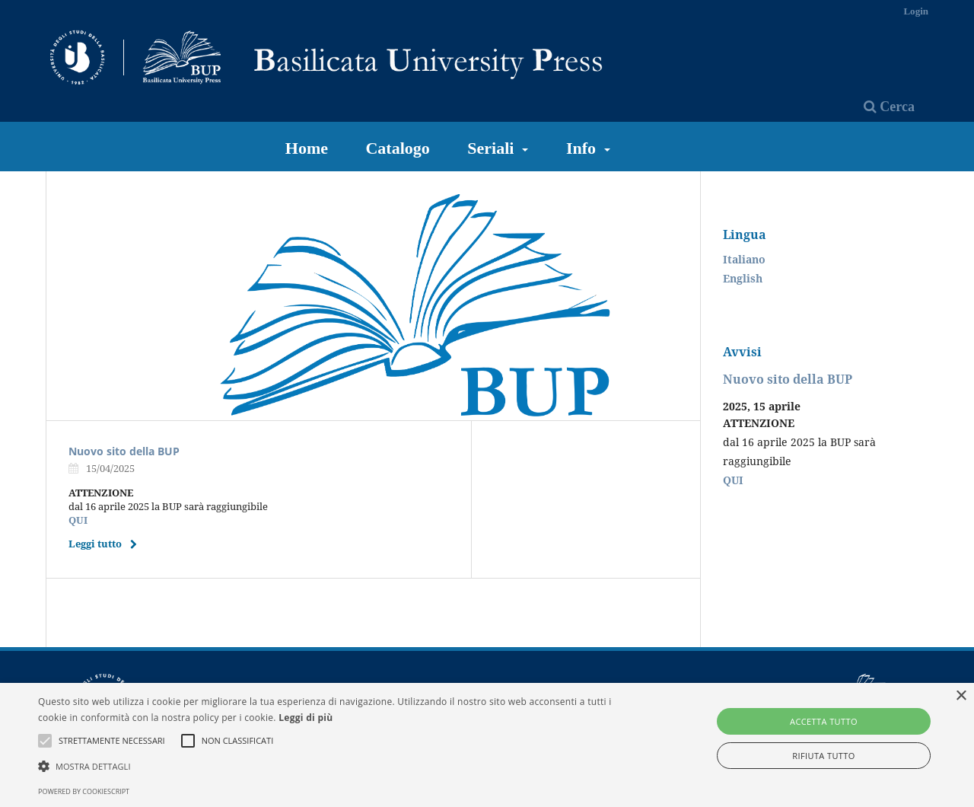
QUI (78, 520)
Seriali (492, 148)
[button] (330, 766)
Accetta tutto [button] (824, 721)
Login (915, 11)
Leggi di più (306, 717)
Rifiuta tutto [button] (823, 755)
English (742, 278)
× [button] (960, 696)
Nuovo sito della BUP (124, 451)
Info (583, 148)
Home (306, 148)
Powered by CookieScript (83, 791)
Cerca (889, 106)
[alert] (487, 745)
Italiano (744, 259)
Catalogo (397, 148)
